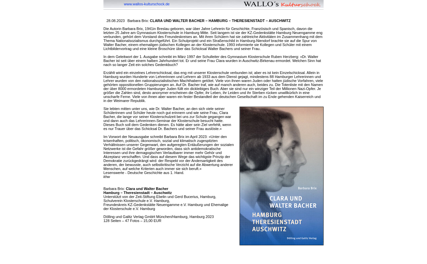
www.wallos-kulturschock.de (147, 4)
